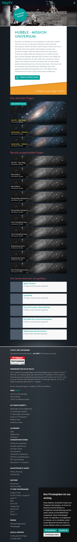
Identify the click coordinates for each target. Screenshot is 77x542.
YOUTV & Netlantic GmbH (19, 399)
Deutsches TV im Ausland (19, 462)
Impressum (14, 437)
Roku (12, 501)
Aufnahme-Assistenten (18, 443)
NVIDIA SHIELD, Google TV (20, 495)
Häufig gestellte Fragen (18, 536)
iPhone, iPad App (16, 472)
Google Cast (14, 506)
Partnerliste (14, 484)
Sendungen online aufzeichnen (21, 409)
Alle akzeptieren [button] (50, 530)
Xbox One (13, 503)
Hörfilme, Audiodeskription (19, 457)
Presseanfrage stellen (18, 524)
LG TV (12, 512)
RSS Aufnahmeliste (17, 459)
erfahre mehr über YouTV (50, 91)
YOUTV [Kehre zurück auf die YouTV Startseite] (7, 3)
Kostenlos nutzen (16, 422)
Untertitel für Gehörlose (19, 454)
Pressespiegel (15, 526)
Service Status (15, 397)
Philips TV (13, 514)
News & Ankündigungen (18, 394)
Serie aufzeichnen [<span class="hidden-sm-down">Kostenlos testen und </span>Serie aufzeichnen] (29, 77)
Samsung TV (14, 509)
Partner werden (15, 486)
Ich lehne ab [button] (63, 530)
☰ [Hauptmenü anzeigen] (74, 2)
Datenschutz (14, 434)
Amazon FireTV (15, 493)
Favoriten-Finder (16, 449)
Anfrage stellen (15, 538)
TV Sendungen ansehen (18, 411)
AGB (12, 432)
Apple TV (13, 498)
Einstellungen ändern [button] (52, 534)
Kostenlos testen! (20, 15)
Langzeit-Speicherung (18, 446)
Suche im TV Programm (18, 417)
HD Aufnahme (15, 451)
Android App (14, 474)
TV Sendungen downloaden (20, 414)
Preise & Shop (15, 419)
